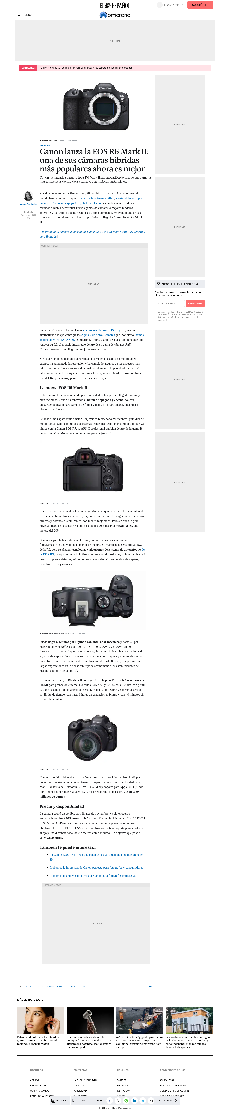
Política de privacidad (174, 1085)
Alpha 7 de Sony (91, 335)
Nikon (87, 203)
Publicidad (80, 1090)
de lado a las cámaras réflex (96, 198)
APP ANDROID (38, 1085)
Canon (98, 203)
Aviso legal (167, 1080)
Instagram (123, 1090)
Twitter (121, 1080)
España (28, 986)
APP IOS (34, 1080)
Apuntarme (195, 303)
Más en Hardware (30, 999)
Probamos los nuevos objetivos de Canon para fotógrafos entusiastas (93, 875)
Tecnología (39, 986)
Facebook (123, 1085)
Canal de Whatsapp (42, 1096)
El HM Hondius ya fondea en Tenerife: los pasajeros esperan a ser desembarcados (86, 67)
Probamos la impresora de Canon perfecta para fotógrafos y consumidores (96, 867)
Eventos (78, 1085)
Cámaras (109, 335)
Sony (78, 203)
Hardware (45, 145)
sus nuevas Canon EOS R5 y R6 (104, 330)
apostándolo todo (126, 198)
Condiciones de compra (175, 1090)
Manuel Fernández (28, 204)
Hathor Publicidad (85, 1080)
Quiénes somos (39, 1090)
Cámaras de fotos (56, 986)
